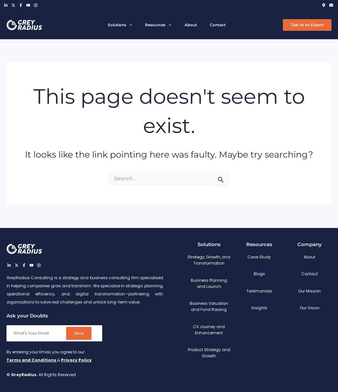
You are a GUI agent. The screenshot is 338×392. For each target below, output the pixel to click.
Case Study (259, 257)
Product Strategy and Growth (209, 353)
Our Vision (310, 308)
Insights (259, 308)
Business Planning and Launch (209, 283)
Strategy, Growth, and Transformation (208, 260)
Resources (158, 25)
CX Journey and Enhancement (209, 330)
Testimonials (259, 291)
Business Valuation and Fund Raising (209, 306)
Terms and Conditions (31, 360)
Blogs (259, 274)
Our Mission (309, 291)
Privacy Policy (76, 360)
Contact (218, 24)
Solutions (120, 25)
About (191, 24)
